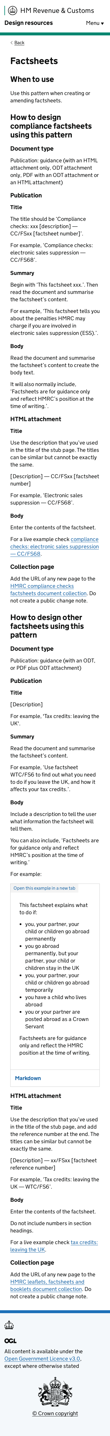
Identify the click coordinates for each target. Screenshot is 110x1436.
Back (19, 42)
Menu (92, 23)
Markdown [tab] (28, 1078)
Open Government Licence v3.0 (42, 1358)
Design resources (28, 23)
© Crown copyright (55, 1413)
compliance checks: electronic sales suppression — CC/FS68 (54, 546)
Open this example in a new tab (44, 888)
